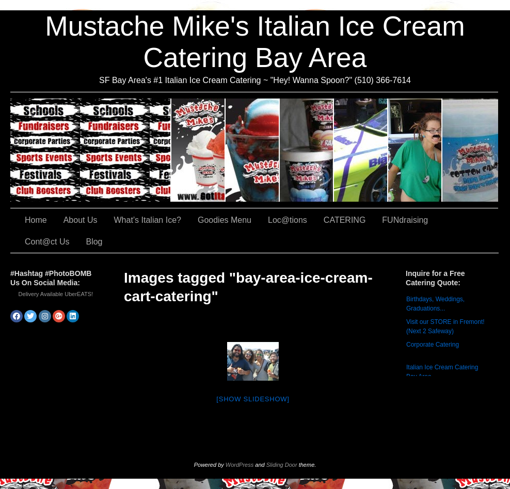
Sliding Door (281, 465)
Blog (94, 241)
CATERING (90, 150)
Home (36, 220)
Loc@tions (361, 150)
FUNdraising (415, 150)
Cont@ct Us (470, 150)
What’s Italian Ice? (253, 150)
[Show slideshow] (252, 399)
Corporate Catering (432, 344)
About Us (198, 150)
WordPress (239, 465)
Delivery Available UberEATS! (56, 294)
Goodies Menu (307, 150)
